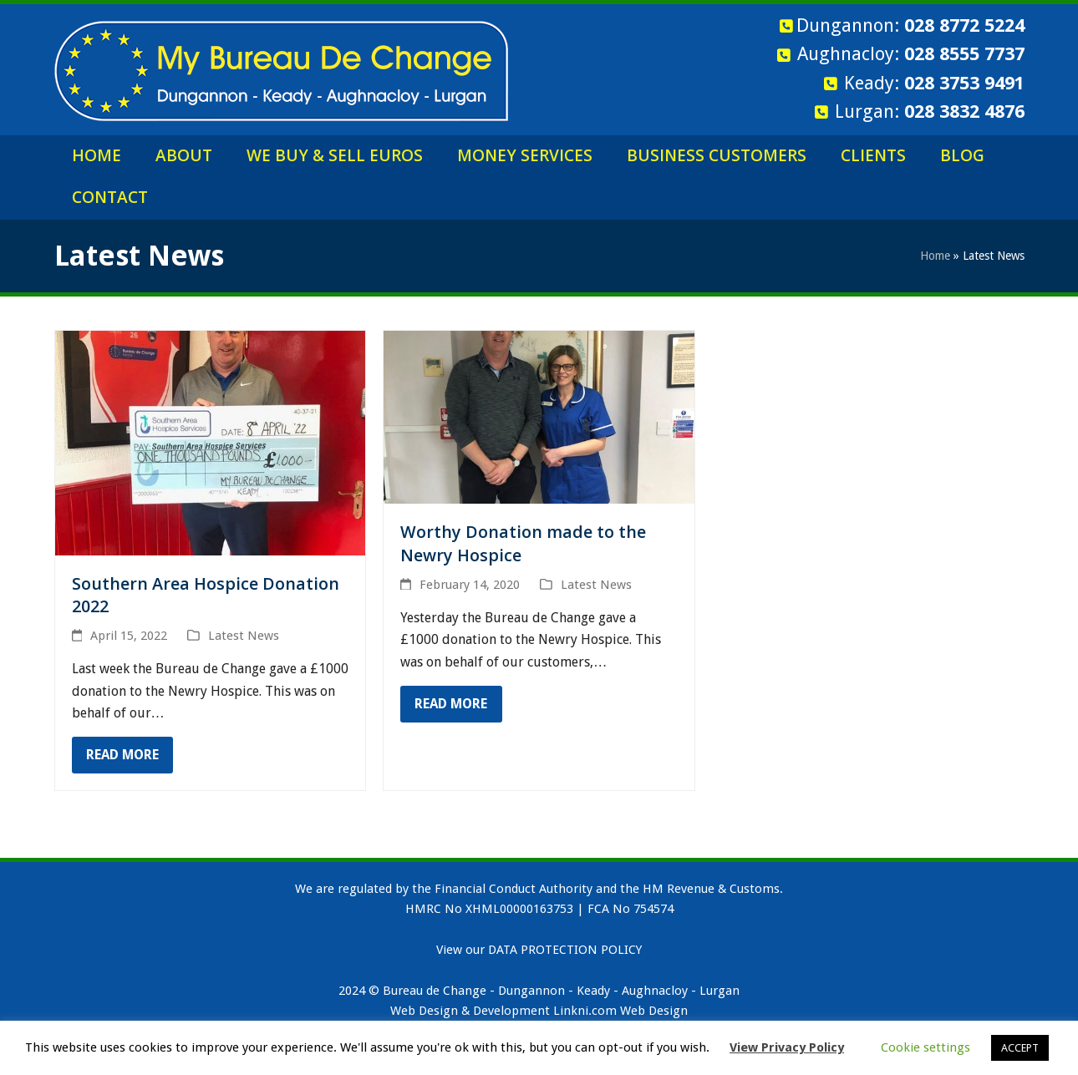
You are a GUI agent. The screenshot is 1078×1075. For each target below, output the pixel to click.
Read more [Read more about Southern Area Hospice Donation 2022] (122, 755)
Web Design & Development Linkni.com (503, 1010)
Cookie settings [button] (925, 1047)
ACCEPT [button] (1020, 1048)
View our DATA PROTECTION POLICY (539, 949)
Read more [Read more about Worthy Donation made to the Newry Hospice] (450, 704)
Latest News (243, 635)
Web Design (654, 1010)
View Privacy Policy (787, 1047)
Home (935, 255)
